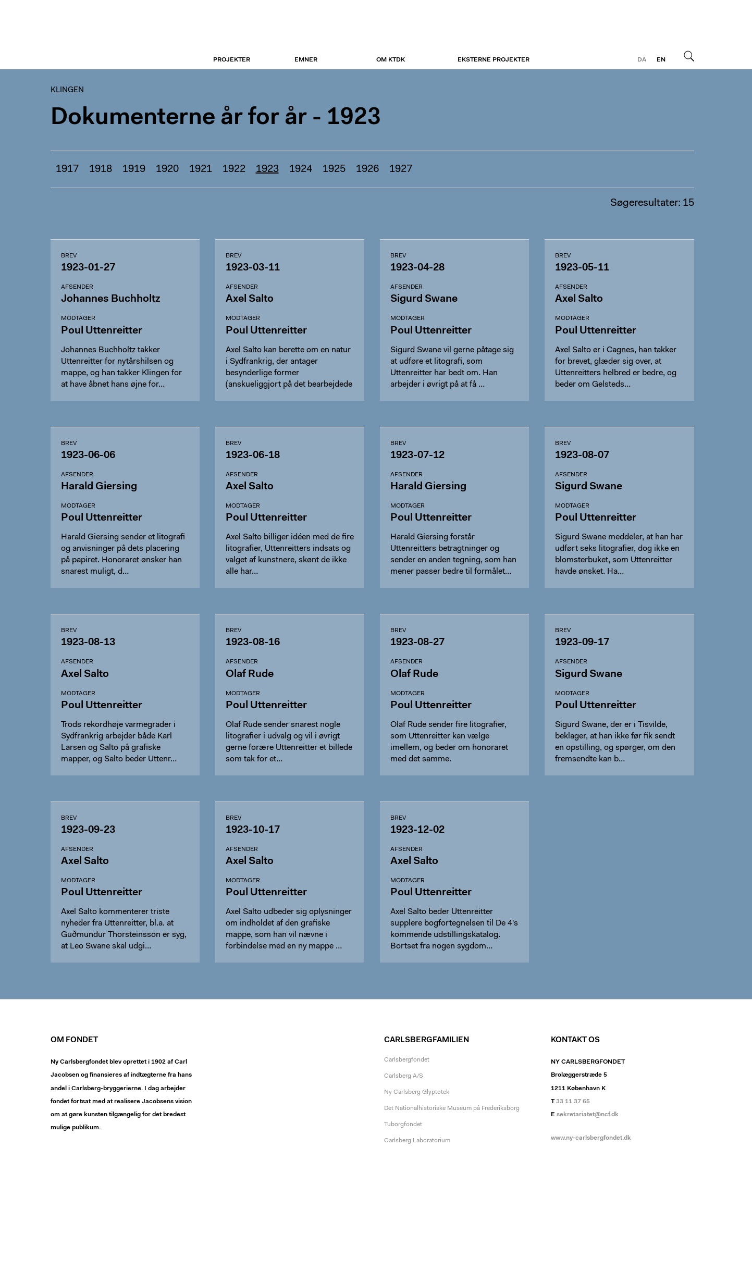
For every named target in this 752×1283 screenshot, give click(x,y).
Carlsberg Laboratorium (417, 1141)
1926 (367, 169)
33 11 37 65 (573, 1102)
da (641, 60)
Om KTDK (390, 60)
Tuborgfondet (403, 1124)
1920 (167, 169)
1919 (133, 169)
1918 (100, 169)
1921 (200, 169)
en (661, 60)
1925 (334, 169)
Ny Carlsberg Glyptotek (416, 1092)
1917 (67, 169)
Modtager (78, 318)
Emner (305, 60)
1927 (400, 169)
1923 (267, 169)
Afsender (77, 287)
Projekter (231, 60)
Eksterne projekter (493, 60)
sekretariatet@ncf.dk (588, 1115)
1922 (234, 169)
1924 (300, 169)
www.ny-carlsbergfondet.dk (591, 1138)
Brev (69, 256)
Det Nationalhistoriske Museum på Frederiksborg (452, 1108)
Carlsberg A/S (403, 1076)
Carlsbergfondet (406, 1060)
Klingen (114, 35)
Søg (689, 56)
